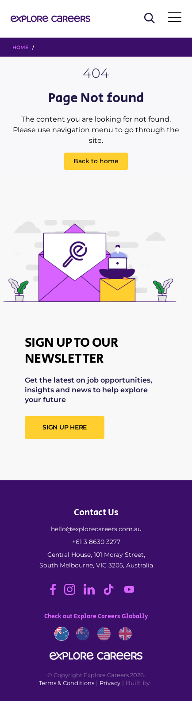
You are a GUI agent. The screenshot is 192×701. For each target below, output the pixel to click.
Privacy (110, 682)
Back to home (96, 161)
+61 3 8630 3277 (96, 542)
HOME (20, 47)
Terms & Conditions (66, 682)
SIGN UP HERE (64, 427)
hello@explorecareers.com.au (96, 529)
